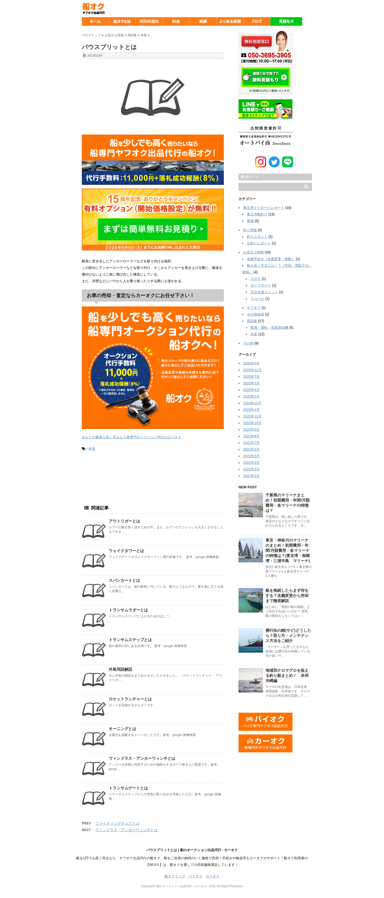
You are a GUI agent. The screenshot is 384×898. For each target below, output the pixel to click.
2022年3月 (251, 469)
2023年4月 (251, 410)
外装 (91, 449)
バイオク (195, 876)
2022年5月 (251, 456)
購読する (250, 177)
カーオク (212, 876)
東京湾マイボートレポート (263, 208)
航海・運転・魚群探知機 (269, 327)
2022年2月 (251, 476)
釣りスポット (257, 237)
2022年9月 (251, 429)
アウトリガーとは (124, 521)
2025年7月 (251, 377)
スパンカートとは (124, 580)
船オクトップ (175, 876)
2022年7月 (251, 443)
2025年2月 (251, 396)
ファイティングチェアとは (117, 823)
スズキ (256, 279)
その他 (248, 343)
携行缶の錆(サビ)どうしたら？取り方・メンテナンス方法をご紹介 (288, 635)
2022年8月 (251, 436)
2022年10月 (252, 423)
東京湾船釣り (257, 214)
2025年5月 (251, 383)
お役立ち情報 (253, 252)
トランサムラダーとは (128, 610)
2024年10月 (252, 403)
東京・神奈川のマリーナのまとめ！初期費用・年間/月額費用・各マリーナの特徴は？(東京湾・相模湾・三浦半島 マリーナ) (287, 550)
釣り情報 (250, 230)
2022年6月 (251, 449)
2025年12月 (252, 370)
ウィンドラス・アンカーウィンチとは (142, 758)
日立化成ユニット (264, 292)
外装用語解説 (120, 669)
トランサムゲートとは (128, 788)
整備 (250, 221)
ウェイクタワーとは (126, 551)
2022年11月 (252, 416)
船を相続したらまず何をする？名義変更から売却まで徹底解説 (287, 595)
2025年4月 (251, 390)
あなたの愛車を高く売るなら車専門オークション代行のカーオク (131, 437)
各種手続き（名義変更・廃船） (271, 259)
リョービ (257, 299)
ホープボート (261, 285)
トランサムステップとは (130, 640)
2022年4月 (251, 463)
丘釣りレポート (259, 243)
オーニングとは (122, 729)
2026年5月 (251, 363)
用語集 (252, 321)
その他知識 (255, 314)
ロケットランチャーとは (130, 699)
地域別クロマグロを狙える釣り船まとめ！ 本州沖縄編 (287, 675)
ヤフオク (254, 308)
